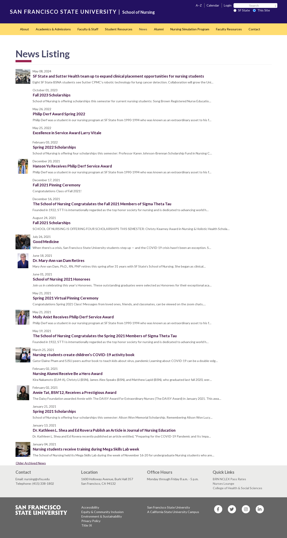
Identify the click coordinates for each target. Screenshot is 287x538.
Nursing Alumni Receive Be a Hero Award (67, 373)
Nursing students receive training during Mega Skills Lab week (86, 449)
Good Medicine (46, 241)
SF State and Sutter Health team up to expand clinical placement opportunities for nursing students (118, 76)
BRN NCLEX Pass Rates (229, 479)
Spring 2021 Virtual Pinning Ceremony (65, 298)
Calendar (213, 5)
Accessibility (90, 507)
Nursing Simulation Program (189, 29)
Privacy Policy (90, 521)
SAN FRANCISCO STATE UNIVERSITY (63, 11)
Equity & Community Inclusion (102, 512)
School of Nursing (138, 12)
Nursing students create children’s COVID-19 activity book (83, 354)
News (143, 29)
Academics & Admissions (53, 29)
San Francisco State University (168, 507)
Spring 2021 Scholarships (54, 411)
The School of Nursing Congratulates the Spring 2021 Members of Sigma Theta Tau (105, 335)
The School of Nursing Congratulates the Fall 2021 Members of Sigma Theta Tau (102, 203)
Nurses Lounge (223, 483)
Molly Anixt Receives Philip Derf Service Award (73, 317)
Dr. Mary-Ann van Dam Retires (59, 260)
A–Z (199, 5)
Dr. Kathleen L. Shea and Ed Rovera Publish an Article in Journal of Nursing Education (104, 430)
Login (227, 5)
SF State (242, 10)
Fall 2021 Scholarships (52, 222)
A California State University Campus (173, 512)
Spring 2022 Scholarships (54, 147)
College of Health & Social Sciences (237, 488)
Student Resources (118, 29)
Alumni (159, 29)
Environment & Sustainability (101, 516)
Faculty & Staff (88, 29)
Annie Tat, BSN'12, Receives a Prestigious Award (74, 392)
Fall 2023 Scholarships (52, 95)
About (24, 29)
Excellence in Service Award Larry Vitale (67, 132)
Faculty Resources (229, 29)
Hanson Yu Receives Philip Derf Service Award (72, 166)
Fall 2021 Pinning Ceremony (56, 185)
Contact (254, 29)
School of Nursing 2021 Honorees (61, 279)
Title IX (86, 525)
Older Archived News (31, 463)
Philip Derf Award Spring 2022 (59, 114)
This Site (261, 10)
